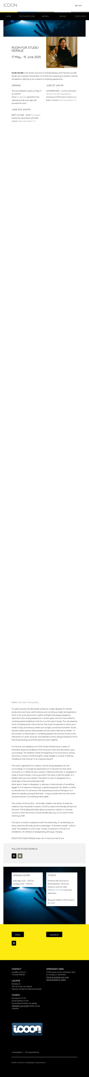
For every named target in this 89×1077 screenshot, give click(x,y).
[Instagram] (14, 856)
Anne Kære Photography (27, 702)
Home (8, 16)
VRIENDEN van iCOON (20, 1006)
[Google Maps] (27, 986)
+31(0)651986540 (18, 975)
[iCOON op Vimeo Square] (20, 856)
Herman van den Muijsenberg (58, 94)
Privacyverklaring (32, 1052)
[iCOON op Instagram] (14, 943)
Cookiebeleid (17, 1052)
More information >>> (67, 100)
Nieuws (62, 16)
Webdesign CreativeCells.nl (36, 1062)
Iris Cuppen (35, 115)
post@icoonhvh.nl (19, 972)
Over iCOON (80, 16)
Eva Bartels (21, 97)
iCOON (10, 5)
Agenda (45, 16)
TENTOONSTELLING (27, 16)
